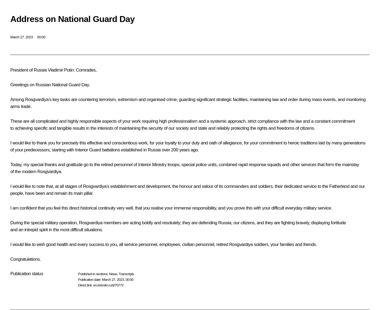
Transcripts (126, 274)
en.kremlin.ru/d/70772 (108, 285)
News (113, 274)
